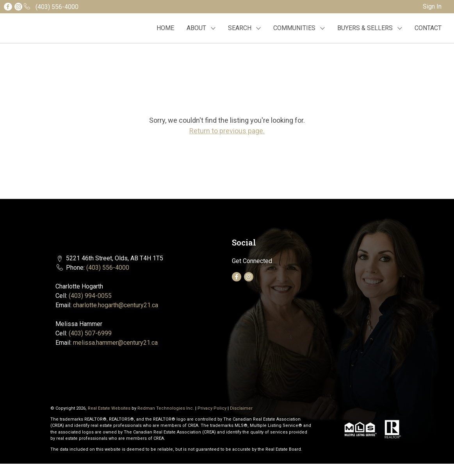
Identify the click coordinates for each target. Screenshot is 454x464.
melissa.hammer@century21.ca (115, 342)
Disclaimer (241, 408)
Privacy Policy (212, 408)
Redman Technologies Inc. (166, 408)
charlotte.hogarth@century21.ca (115, 305)
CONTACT (428, 28)
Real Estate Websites (110, 408)
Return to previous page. (227, 131)
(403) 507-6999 (90, 333)
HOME (165, 28)
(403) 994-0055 (90, 295)
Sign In (432, 6)
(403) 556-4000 (107, 267)
